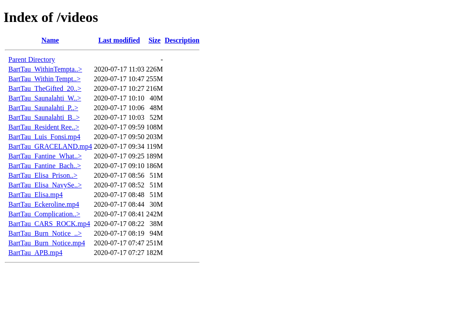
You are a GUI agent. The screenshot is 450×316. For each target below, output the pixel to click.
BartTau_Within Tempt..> (44, 79)
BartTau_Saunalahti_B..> (44, 117)
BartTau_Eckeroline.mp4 (43, 204)
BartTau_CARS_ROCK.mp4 (49, 223)
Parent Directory (31, 59)
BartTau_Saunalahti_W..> (44, 98)
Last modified (119, 40)
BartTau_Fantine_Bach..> (44, 165)
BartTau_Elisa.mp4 (35, 194)
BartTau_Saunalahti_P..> (43, 107)
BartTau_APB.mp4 (35, 252)
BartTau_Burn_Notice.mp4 (46, 243)
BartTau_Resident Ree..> (43, 127)
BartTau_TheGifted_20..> (44, 88)
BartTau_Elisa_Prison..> (42, 175)
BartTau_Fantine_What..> (45, 156)
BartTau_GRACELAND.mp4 (50, 146)
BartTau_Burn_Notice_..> (45, 233)
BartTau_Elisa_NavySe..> (45, 185)
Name (50, 40)
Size (155, 40)
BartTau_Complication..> (44, 214)
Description (182, 40)
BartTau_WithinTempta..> (45, 69)
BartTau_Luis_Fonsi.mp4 (44, 136)
